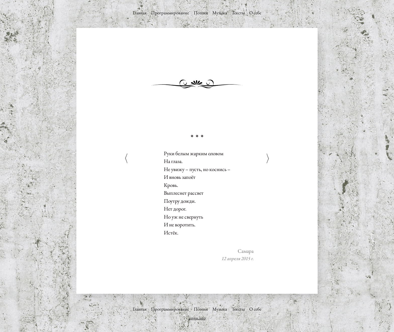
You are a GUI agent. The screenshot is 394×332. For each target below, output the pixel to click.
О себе (255, 13)
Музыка (219, 13)
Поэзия (201, 13)
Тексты (238, 13)
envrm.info (197, 318)
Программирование (170, 13)
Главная (139, 13)
